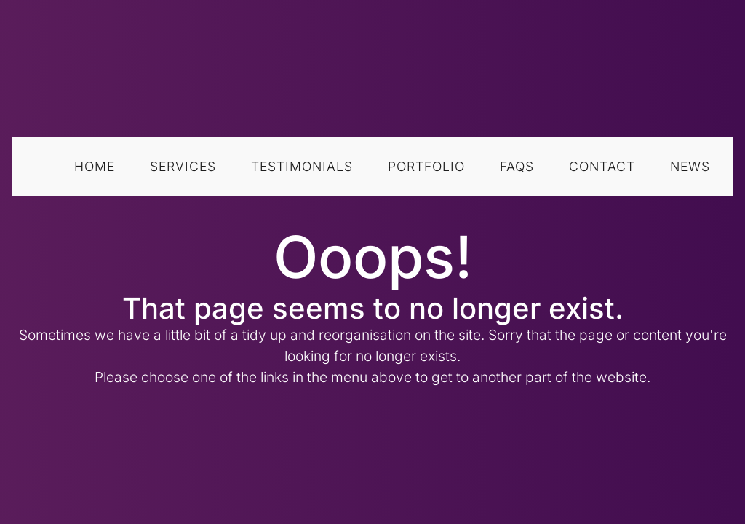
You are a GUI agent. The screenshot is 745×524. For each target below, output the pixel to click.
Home (94, 166)
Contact (602, 166)
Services (183, 166)
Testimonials (302, 166)
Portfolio (426, 166)
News (690, 166)
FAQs (517, 166)
